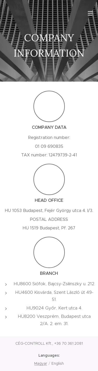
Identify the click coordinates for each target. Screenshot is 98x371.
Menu (90, 13)
